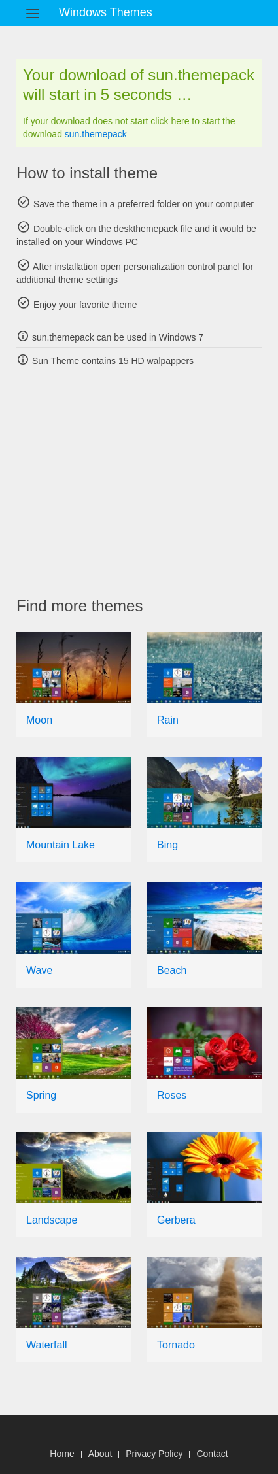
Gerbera (176, 1220)
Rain (168, 720)
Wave (39, 970)
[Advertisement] (147, 481)
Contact (212, 1454)
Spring (41, 1095)
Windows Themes (105, 12)
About (100, 1454)
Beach (171, 970)
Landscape (51, 1220)
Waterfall (46, 1344)
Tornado (176, 1344)
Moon (39, 720)
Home (62, 1454)
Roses (171, 1095)
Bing (167, 844)
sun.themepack (96, 134)
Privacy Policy (154, 1454)
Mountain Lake (60, 844)
